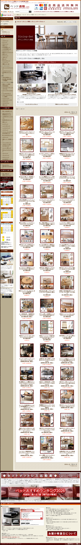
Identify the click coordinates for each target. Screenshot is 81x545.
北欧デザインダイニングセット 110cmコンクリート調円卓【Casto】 (67, 133)
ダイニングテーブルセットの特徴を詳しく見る (31, 58)
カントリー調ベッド (6, 148)
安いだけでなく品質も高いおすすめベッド (7, 166)
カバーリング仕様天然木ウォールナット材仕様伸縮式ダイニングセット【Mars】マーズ (27, 407)
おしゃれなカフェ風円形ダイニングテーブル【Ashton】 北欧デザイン (27, 269)
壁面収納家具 (5, 85)
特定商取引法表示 (6, 189)
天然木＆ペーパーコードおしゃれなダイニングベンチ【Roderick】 (67, 315)
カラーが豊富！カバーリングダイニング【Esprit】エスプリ (47, 457)
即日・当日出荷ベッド (7, 111)
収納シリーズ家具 (6, 84)
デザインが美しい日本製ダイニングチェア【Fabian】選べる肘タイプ (47, 315)
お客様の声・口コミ (6, 180)
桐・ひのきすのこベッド (7, 135)
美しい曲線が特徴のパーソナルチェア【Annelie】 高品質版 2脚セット (47, 224)
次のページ (74, 113)
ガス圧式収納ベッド (6, 49)
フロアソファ (5, 101)
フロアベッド (5, 40)
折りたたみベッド (6, 60)
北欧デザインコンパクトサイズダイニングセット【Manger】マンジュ (67, 406)
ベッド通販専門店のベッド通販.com (72, 543)
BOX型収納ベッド (6, 47)
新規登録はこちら (6, 31)
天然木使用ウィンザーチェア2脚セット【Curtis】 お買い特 (67, 337)
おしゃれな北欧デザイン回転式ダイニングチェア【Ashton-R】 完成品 (47, 246)
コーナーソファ (5, 98)
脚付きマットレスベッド (7, 52)
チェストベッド (5, 50)
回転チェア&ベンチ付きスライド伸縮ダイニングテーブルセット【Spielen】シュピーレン (27, 430)
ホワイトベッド (5, 157)
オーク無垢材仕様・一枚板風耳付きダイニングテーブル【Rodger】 (27, 315)
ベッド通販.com (17, 14)
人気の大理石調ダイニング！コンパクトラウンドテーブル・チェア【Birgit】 (67, 179)
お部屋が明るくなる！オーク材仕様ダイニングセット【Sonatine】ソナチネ (67, 453)
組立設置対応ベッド (6, 159)
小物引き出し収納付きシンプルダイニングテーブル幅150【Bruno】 (47, 269)
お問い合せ (11, 11)
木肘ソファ (4, 104)
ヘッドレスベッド (6, 128)
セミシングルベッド (6, 142)
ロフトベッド (5, 55)
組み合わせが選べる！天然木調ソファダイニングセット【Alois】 (27, 178)
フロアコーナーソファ (7, 100)
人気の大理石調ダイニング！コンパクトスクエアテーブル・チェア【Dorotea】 (27, 202)
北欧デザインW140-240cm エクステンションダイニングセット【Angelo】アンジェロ (47, 430)
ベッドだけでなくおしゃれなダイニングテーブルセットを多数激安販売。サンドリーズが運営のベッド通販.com (54, 11)
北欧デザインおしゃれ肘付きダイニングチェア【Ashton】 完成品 (27, 246)
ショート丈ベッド (6, 125)
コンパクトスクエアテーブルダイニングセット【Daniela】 (67, 201)
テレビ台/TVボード (6, 93)
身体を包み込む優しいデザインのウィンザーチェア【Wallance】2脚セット (47, 293)
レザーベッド (5, 137)
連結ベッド (4, 122)
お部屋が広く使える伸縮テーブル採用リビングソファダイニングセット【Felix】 (47, 361)
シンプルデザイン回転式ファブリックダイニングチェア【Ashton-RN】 (67, 224)
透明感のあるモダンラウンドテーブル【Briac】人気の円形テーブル (67, 155)
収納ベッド (4, 45)
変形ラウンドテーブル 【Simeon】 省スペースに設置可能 (27, 292)
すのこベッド (5, 44)
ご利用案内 (5, 11)
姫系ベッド (4, 54)
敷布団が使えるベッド (7, 120)
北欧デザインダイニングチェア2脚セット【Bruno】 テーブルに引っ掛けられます (67, 270)
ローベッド (4, 42)
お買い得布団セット (6, 77)
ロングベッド (5, 124)
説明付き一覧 (67, 112)
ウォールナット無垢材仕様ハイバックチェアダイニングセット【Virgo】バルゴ (27, 453)
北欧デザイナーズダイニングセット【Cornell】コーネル (67, 430)
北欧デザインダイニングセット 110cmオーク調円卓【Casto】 (47, 133)
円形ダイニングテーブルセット (62, 104)
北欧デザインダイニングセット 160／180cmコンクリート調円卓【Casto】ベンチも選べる (27, 155)
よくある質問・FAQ (6, 177)
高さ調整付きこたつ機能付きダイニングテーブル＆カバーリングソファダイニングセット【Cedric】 (27, 384)
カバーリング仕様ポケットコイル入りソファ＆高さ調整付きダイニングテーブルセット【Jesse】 (67, 361)
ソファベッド (5, 62)
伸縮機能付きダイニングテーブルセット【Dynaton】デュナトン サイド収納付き (47, 407)
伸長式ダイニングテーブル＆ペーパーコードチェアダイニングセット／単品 (26, 133)
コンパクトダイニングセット (31, 104)
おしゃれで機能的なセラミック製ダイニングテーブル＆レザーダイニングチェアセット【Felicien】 (47, 179)
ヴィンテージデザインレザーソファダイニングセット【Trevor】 (27, 360)
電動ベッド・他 (5, 64)
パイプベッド (5, 130)
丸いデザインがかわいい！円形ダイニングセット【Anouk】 (47, 155)
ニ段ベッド (4, 57)
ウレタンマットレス (6, 70)
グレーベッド (5, 153)
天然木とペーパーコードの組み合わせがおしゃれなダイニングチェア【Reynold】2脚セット (47, 337)
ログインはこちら (6, 34)
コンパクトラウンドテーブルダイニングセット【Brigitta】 (47, 201)
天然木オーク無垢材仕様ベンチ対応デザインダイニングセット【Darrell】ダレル (47, 384)
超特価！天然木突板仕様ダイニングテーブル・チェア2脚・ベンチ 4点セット (67, 293)
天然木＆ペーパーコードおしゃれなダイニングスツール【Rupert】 (27, 337)
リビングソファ (5, 103)
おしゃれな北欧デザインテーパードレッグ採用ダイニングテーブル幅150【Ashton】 (67, 246)
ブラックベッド (5, 155)
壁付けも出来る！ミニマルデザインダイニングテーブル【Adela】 (27, 224)
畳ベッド (4, 59)
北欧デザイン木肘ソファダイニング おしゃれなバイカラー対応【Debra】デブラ (67, 384)
